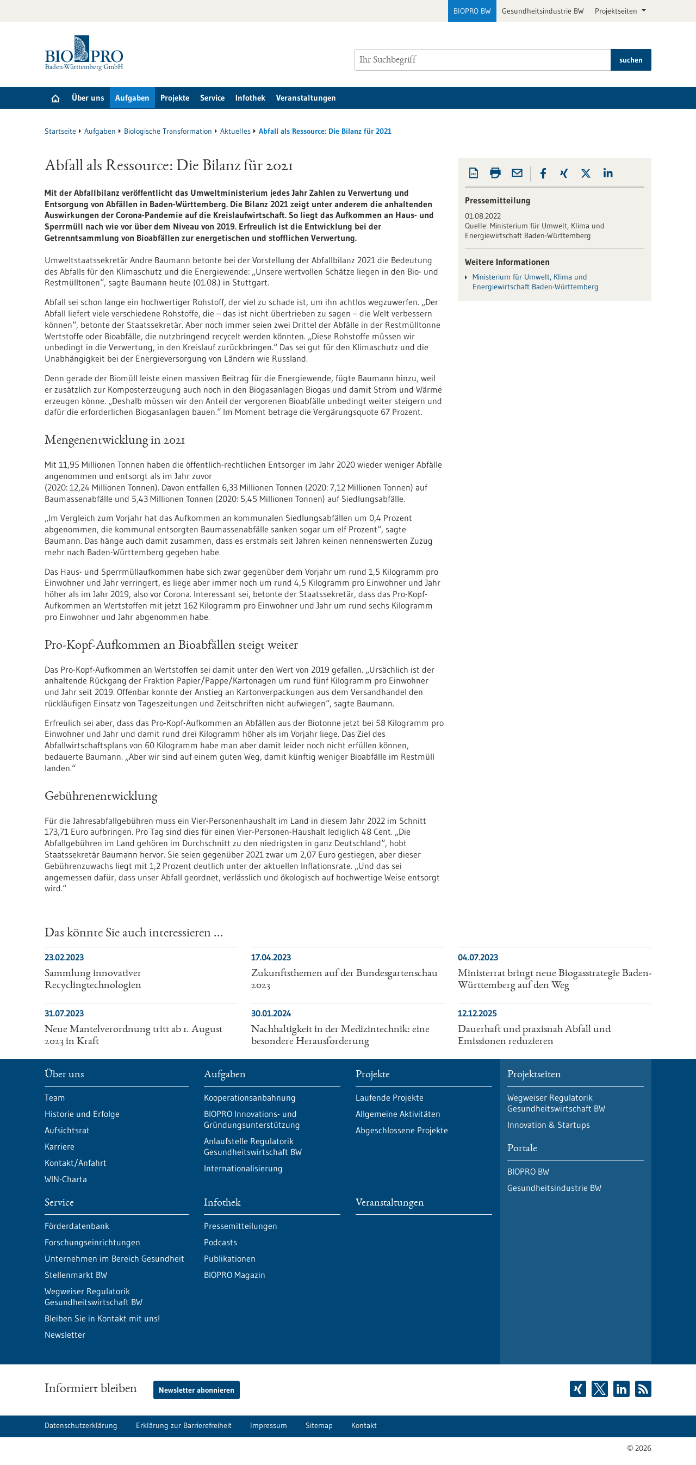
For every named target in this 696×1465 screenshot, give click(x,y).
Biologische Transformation (168, 131)
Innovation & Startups (548, 1124)
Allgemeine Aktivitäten (398, 1113)
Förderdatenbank (77, 1225)
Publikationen (230, 1258)
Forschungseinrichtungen (92, 1242)
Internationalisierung (243, 1168)
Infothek (250, 97)
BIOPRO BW (472, 11)
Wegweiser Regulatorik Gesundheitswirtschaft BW (93, 1296)
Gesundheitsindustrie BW (543, 11)
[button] (543, 173)
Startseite (60, 131)
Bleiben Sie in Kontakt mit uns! (102, 1318)
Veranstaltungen (306, 97)
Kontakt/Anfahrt (76, 1162)
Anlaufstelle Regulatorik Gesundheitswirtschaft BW (253, 1146)
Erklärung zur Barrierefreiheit (184, 1425)
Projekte (174, 97)
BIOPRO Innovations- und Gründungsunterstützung (252, 1119)
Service (212, 97)
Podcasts (220, 1242)
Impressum (268, 1425)
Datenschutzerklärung (81, 1425)
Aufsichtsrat (67, 1130)
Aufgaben (132, 97)
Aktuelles (235, 131)
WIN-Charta (66, 1179)
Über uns (88, 97)
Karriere (59, 1146)
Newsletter (65, 1334)
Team (55, 1097)
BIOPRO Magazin (234, 1274)
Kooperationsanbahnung (250, 1097)
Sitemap (319, 1425)
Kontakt (364, 1425)
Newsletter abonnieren (196, 1390)
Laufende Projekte (390, 1097)
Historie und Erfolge (82, 1113)
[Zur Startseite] (87, 53)
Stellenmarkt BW (76, 1274)
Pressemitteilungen (240, 1225)
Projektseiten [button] (617, 11)
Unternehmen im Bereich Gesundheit (114, 1258)
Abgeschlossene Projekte (402, 1130)
